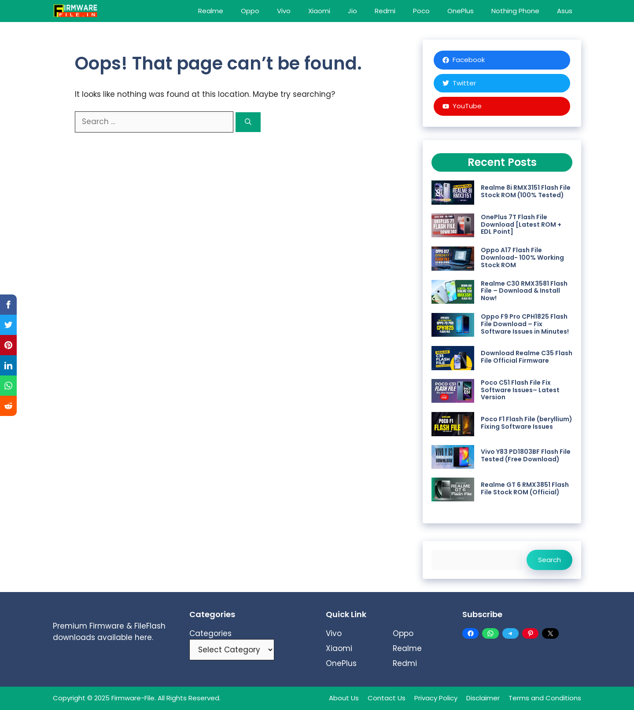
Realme (210, 10)
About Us (344, 698)
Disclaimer (483, 698)
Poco (421, 10)
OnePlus (460, 10)
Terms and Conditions (545, 698)
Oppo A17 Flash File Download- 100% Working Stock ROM (522, 257)
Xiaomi (319, 10)
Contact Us (386, 698)
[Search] (248, 122)
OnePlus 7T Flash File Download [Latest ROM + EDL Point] (521, 224)
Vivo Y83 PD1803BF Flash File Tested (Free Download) (526, 455)
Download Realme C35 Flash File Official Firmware (526, 357)
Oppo (250, 10)
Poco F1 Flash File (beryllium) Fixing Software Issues (526, 423)
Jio (352, 10)
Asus (564, 10)
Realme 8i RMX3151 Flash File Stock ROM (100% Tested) (526, 191)
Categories (210, 633)
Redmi (385, 10)
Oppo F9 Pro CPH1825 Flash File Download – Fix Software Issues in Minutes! (525, 324)
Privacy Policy (435, 698)
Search (549, 559)
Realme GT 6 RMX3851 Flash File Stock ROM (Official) (525, 488)
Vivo (284, 10)
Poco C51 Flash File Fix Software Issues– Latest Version (520, 390)
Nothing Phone (515, 10)
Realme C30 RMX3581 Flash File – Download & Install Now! (524, 291)
